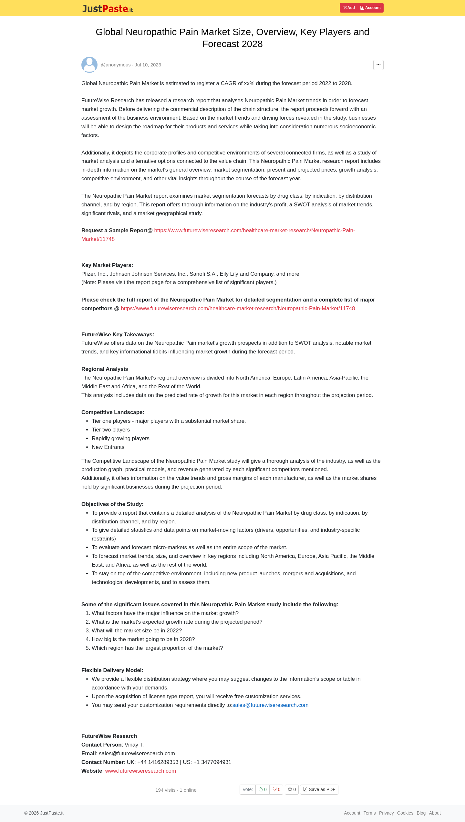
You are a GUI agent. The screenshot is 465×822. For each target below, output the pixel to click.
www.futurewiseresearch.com (140, 771)
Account (370, 8)
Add (349, 8)
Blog (421, 813)
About (435, 813)
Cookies (405, 813)
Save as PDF (319, 789)
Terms (370, 813)
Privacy (386, 813)
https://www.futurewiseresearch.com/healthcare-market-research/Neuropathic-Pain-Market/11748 (238, 308)
